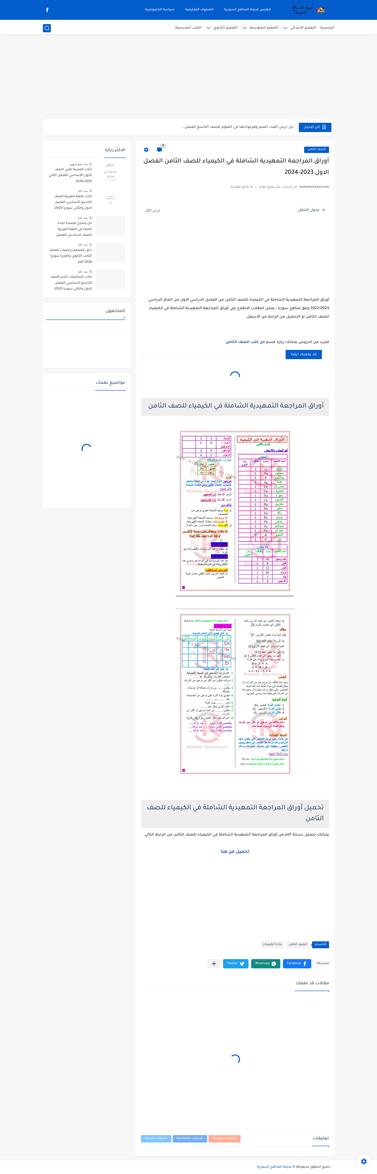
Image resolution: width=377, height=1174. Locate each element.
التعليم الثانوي (226, 28)
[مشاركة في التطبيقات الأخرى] (213, 963)
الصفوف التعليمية (199, 10)
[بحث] (47, 28)
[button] (297, 963)
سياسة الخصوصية (160, 10)
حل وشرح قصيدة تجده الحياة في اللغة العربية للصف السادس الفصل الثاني (74, 230)
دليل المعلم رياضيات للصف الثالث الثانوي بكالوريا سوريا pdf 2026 (70, 256)
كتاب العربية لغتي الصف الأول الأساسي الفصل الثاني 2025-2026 (70, 175)
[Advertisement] (188, 78)
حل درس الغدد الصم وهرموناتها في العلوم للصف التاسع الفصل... (237, 127)
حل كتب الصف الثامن (245, 342)
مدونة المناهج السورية (274, 1167)
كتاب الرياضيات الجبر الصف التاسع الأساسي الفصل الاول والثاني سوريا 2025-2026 (71, 283)
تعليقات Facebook (190, 1138)
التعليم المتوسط (264, 28)
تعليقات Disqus (156, 1138)
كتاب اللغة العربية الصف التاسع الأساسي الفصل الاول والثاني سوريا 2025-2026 (73, 203)
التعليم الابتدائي (303, 28)
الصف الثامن (317, 149)
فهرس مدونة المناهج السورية (247, 10)
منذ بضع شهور (78, 164)
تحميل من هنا (235, 852)
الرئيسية (327, 28)
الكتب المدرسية (188, 28)
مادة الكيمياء (272, 944)
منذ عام (83, 191)
